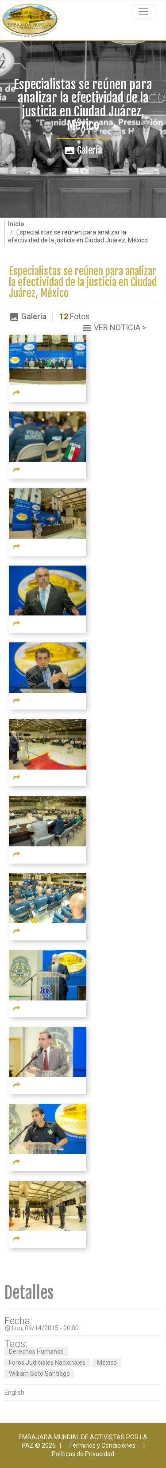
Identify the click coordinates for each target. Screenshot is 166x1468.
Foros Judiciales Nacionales (47, 1362)
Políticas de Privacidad (83, 1453)
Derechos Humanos (36, 1351)
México (107, 1362)
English (14, 1392)
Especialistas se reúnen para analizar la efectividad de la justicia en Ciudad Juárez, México (83, 282)
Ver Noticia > (120, 327)
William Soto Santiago (39, 1373)
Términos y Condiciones (102, 1445)
